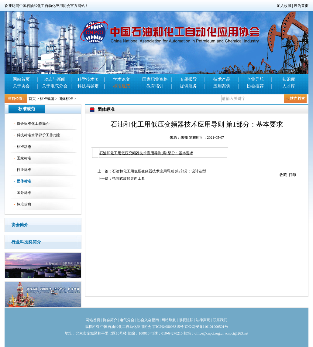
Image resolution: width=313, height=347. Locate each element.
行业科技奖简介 (26, 242)
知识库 (288, 79)
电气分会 (127, 320)
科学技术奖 (88, 79)
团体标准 (65, 99)
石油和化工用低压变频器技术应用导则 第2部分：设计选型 (159, 171)
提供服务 (188, 86)
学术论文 (121, 79)
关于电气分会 (54, 86)
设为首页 (301, 6)
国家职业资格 (155, 79)
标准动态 (24, 147)
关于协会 (21, 86)
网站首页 (21, 79)
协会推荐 (255, 86)
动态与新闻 (54, 79)
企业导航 (255, 79)
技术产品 (221, 79)
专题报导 (188, 79)
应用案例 (221, 86)
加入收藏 (284, 6)
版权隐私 (186, 320)
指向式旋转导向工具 (128, 178)
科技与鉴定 (88, 86)
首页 (32, 99)
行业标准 (24, 170)
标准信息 (24, 204)
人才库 (288, 86)
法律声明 (203, 320)
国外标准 (24, 193)
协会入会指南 (148, 320)
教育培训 (154, 86)
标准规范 (121, 86)
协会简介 (19, 225)
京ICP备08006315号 (168, 327)
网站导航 (168, 320)
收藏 (283, 175)
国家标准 (24, 158)
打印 (292, 175)
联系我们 (220, 320)
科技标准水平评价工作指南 (38, 135)
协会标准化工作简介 (33, 123)
